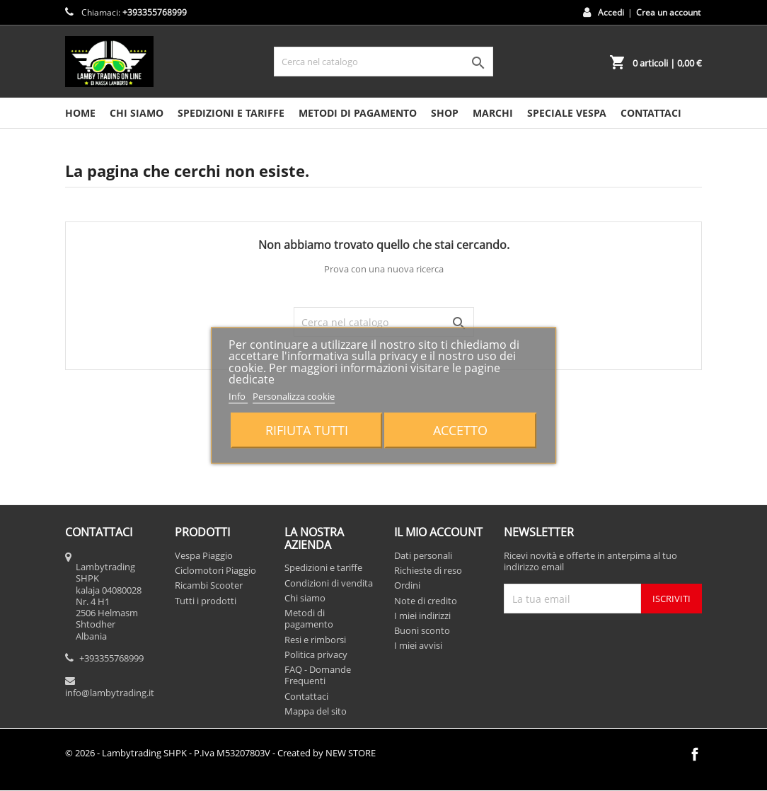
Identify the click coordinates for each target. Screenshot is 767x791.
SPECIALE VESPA (566, 113)
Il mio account (438, 532)
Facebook (695, 754)
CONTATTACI (651, 113)
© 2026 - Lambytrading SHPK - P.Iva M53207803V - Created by (220, 752)
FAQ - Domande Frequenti (317, 675)
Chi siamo (136, 113)
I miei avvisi (418, 645)
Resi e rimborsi (315, 639)
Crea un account (668, 12)
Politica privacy (315, 654)
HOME (80, 113)
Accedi (611, 12)
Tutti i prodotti (205, 600)
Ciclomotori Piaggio (215, 570)
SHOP (445, 113)
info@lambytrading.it (109, 692)
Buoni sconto (422, 630)
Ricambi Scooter (209, 585)
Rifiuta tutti (306, 430)
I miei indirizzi (422, 615)
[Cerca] (383, 61)
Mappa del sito (315, 711)
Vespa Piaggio (204, 555)
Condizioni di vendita (328, 583)
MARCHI (493, 113)
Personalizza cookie (294, 396)
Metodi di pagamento (358, 113)
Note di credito (425, 600)
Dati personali (423, 555)
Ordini (407, 585)
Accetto (460, 430)
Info (238, 396)
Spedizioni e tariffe (231, 113)
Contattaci (306, 696)
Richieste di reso (428, 570)
